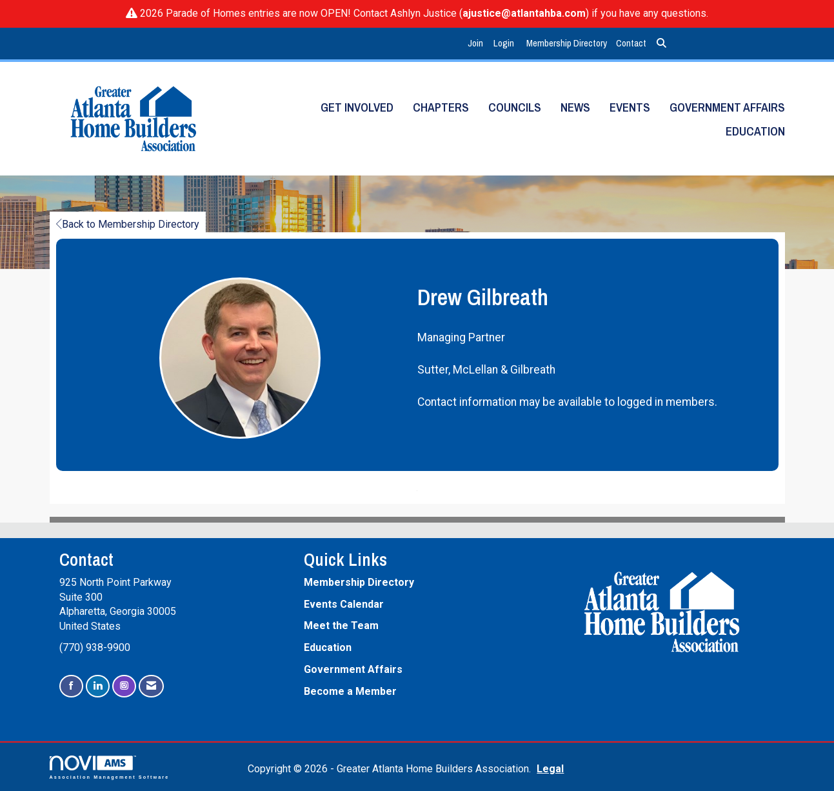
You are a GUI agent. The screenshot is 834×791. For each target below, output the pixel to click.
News (575, 107)
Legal (550, 769)
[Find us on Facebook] (71, 686)
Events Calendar (344, 604)
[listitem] (477, 43)
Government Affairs (727, 107)
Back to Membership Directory (127, 224)
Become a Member (350, 691)
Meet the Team (341, 625)
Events (630, 107)
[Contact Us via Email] (151, 686)
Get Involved (357, 107)
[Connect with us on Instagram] (124, 686)
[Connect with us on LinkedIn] (98, 686)
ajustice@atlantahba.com (524, 13)
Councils (514, 107)
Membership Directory (566, 43)
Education (755, 131)
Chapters (441, 107)
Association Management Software (110, 767)
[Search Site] (661, 43)
